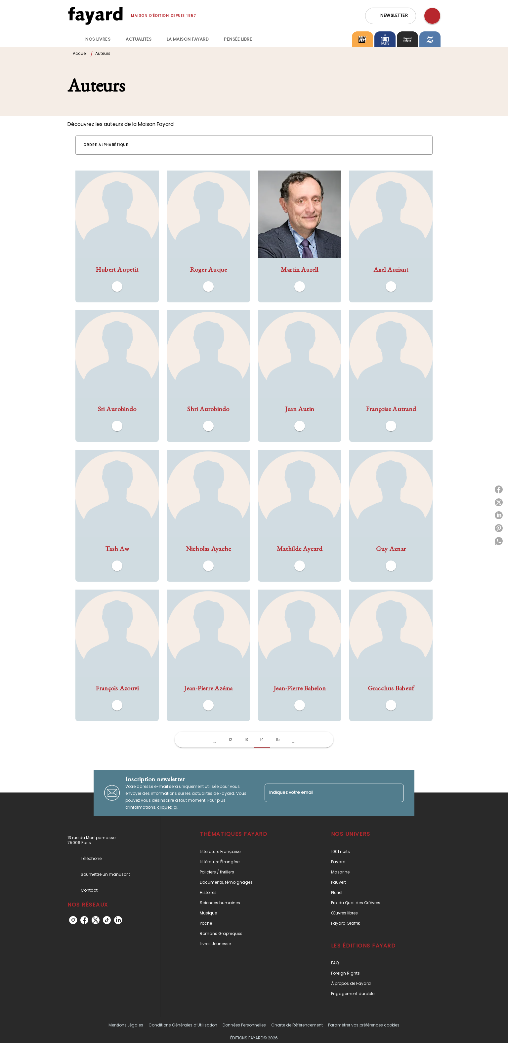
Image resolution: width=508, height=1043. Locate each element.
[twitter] (95, 920)
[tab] (74, 39)
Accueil (80, 53)
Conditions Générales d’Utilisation (182, 1025)
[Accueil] (95, 15)
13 (246, 739)
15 (278, 739)
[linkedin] (118, 920)
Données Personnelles (244, 1025)
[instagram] (73, 920)
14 (262, 739)
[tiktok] (106, 920)
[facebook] (84, 920)
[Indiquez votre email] (326, 793)
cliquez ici (167, 807)
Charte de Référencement (297, 1025)
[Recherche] (432, 16)
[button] (390, 16)
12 (230, 739)
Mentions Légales (125, 1025)
